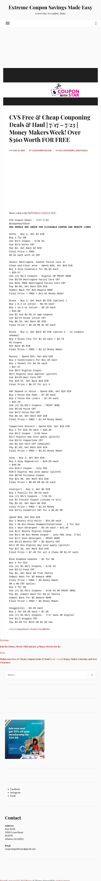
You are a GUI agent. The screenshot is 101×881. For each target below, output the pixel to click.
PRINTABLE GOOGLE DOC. (42, 213)
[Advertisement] (50, 46)
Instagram (15, 792)
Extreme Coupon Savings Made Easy (50, 7)
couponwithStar (41, 150)
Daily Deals (82, 150)
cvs (10, 629)
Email (13, 795)
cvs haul (40, 629)
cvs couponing (19, 629)
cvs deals (31, 629)
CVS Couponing (66, 150)
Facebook (15, 789)
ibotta (47, 629)
